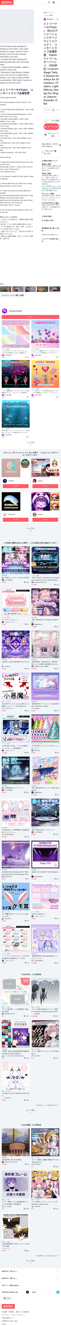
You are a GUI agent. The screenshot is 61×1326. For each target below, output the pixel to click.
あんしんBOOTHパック (49, 186)
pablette (40, 514)
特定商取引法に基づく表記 (50, 229)
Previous (3, 26)
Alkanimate (11, 514)
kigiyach (40, 481)
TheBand (11, 481)
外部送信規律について (8, 1318)
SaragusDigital (15, 311)
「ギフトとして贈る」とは (50, 152)
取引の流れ (48, 216)
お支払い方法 (48, 220)
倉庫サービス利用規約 (22, 1312)
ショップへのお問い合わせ (50, 240)
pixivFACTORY (46, 205)
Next (30, 26)
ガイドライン (6, 1315)
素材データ (47, 12)
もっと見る (30, 530)
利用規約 (11, 1312)
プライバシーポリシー (49, 235)
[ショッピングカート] (53, 2)
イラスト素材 (48, 15)
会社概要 (4, 1312)
